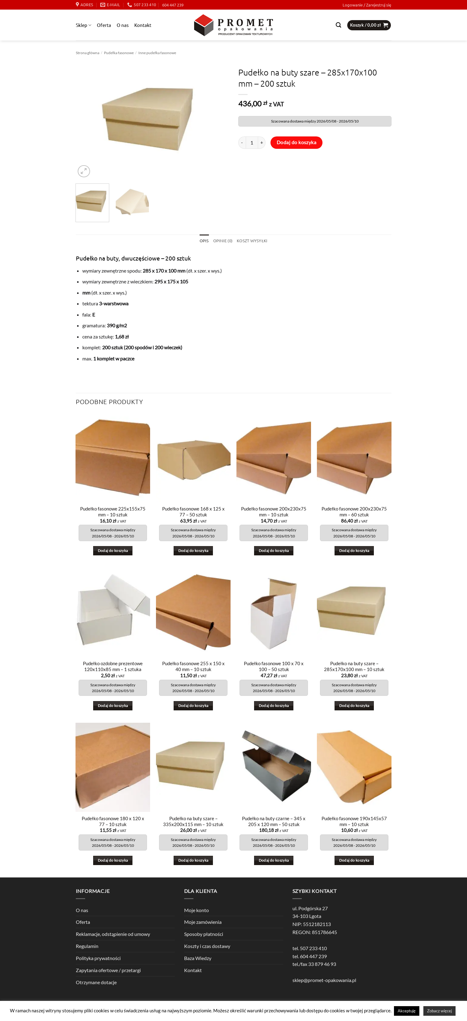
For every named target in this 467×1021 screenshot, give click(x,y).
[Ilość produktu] (252, 142)
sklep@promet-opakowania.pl (324, 980)
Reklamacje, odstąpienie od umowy (113, 934)
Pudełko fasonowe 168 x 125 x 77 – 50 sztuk (193, 511)
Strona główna (87, 52)
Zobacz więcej (439, 1010)
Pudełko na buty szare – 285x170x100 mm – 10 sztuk (354, 666)
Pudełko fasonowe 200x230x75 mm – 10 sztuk (273, 511)
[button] (367, 5)
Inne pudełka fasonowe (157, 52)
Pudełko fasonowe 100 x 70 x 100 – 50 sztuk (274, 666)
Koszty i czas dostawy (207, 946)
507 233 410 (313, 948)
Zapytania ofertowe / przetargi (108, 970)
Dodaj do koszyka (297, 142)
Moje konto (196, 910)
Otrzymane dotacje (96, 982)
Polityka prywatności (98, 958)
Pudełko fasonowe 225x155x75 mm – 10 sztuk (112, 511)
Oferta (104, 25)
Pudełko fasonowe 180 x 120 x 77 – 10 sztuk (113, 821)
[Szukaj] (338, 25)
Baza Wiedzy (197, 958)
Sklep (83, 25)
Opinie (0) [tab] (223, 240)
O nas (123, 25)
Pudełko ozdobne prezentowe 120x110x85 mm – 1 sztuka (113, 666)
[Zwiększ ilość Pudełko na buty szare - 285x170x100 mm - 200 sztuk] (262, 142)
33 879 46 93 (322, 964)
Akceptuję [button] (407, 1010)
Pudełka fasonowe (119, 52)
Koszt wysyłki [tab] (252, 240)
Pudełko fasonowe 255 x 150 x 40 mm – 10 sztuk (193, 666)
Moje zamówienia (203, 922)
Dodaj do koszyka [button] (113, 551)
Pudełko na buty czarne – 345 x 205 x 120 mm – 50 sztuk (273, 821)
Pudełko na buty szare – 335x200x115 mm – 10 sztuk (193, 821)
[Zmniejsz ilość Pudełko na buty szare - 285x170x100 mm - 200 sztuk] (242, 142)
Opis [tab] (204, 240)
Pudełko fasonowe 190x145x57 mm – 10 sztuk (354, 821)
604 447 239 (173, 4)
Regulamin (87, 946)
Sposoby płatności (203, 934)
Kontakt (142, 25)
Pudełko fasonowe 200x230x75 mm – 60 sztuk (354, 511)
